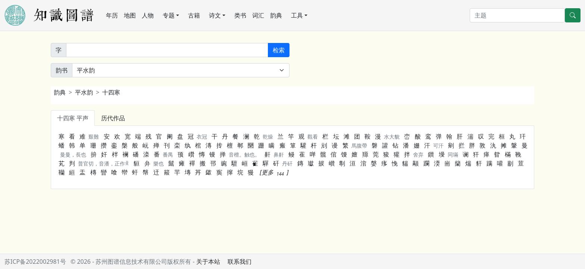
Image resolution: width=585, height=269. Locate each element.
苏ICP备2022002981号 (35, 261)
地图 (130, 15)
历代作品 (113, 118)
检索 (279, 50)
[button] (274, 172)
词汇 (258, 15)
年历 (112, 15)
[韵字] (167, 50)
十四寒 (111, 92)
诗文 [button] (215, 15)
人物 (148, 15)
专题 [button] (169, 15)
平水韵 (84, 92)
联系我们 (239, 261)
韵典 (276, 15)
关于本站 (208, 261)
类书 (240, 15)
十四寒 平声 (72, 118)
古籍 (194, 15)
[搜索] (517, 15)
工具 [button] (297, 15)
